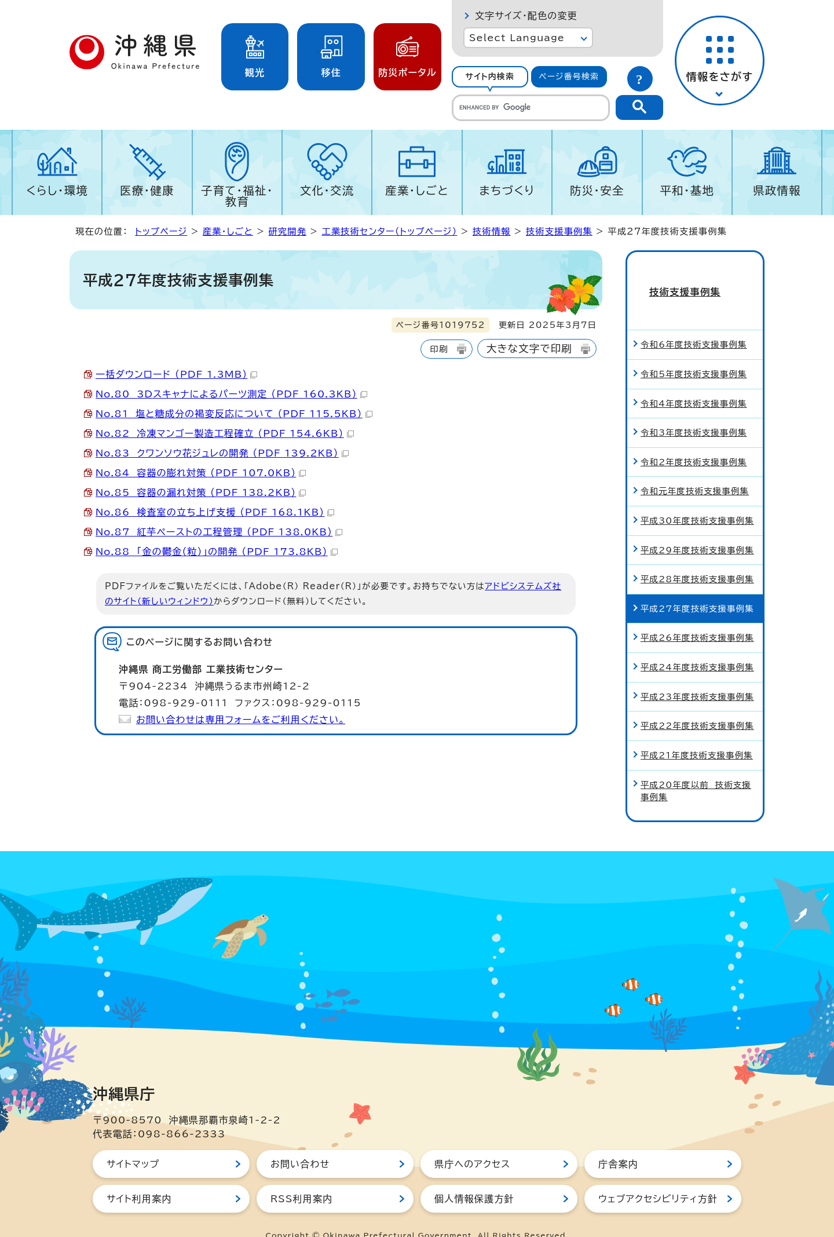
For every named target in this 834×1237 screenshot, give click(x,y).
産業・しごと (417, 190)
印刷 (439, 349)
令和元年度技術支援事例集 (695, 470)
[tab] (490, 76)
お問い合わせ (300, 1143)
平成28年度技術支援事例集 (697, 558)
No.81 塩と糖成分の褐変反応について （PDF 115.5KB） (234, 413)
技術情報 (492, 231)
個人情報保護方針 (474, 1178)
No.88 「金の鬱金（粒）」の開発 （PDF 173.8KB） (217, 551)
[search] (531, 107)
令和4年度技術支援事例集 (694, 382)
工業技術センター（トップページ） (390, 231)
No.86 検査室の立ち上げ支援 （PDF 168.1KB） (215, 512)
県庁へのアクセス (472, 1143)
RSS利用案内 (301, 1178)
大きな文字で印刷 (529, 348)
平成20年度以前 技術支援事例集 (696, 770)
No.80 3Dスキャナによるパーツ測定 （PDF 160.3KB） (231, 394)
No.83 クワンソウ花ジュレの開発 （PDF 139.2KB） (222, 453)
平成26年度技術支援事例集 (697, 617)
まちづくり (507, 190)
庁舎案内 (618, 1143)
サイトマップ (133, 1143)
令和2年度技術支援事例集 (694, 441)
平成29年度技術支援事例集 (697, 529)
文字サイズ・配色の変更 (526, 15)
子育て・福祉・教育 (237, 196)
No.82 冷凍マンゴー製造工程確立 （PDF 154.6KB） (225, 433)
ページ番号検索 (569, 76)
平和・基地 (687, 190)
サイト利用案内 (139, 1178)
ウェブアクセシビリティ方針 (658, 1178)
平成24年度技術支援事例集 (697, 646)
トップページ (161, 231)
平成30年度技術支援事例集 (697, 499)
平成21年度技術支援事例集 (697, 734)
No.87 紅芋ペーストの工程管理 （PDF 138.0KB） (219, 532)
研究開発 (287, 231)
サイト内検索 (489, 76)
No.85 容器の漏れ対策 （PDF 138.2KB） (201, 492)
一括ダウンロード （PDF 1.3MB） (176, 374)
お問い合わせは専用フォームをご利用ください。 (240, 719)
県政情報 (777, 190)
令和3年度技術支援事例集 (694, 411)
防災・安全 (597, 190)
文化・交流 (327, 190)
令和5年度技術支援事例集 (694, 353)
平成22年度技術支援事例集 (697, 704)
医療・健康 (147, 190)
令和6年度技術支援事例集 (694, 324)
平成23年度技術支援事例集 (697, 676)
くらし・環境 (57, 190)
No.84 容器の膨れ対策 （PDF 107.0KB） (201, 472)
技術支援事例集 (559, 231)
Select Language (517, 37)
